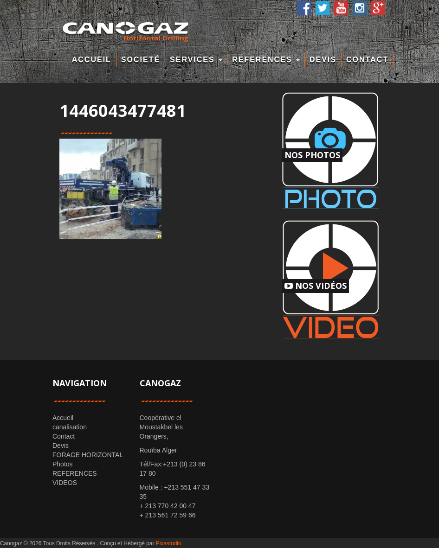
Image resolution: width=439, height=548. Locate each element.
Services (196, 60)
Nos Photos (312, 154)
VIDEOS (64, 482)
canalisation (69, 427)
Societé (140, 60)
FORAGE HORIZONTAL (87, 455)
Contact (367, 60)
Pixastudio (168, 543)
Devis (323, 60)
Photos (62, 464)
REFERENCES (266, 60)
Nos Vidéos (315, 285)
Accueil (91, 60)
